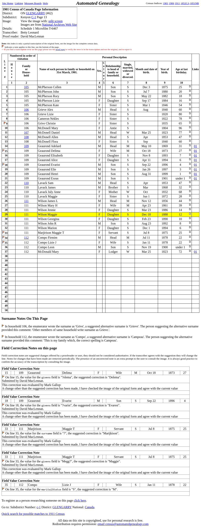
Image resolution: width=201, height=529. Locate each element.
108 (26, 137)
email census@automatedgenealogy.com (123, 524)
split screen (55, 21)
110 (26, 183)
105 (26, 87)
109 (26, 146)
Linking (19, 3)
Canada (89, 507)
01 (195, 146)
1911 (177, 3)
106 (26, 109)
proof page (60, 49)
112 (26, 237)
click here (80, 500)
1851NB (194, 3)
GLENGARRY (35, 13)
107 (26, 132)
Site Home (7, 3)
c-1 (39, 507)
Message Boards (33, 3)
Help (45, 3)
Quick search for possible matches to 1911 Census (33, 513)
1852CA (185, 3)
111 (26, 201)
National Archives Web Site (59, 24)
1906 (171, 3)
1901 (165, 3)
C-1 (33, 17)
